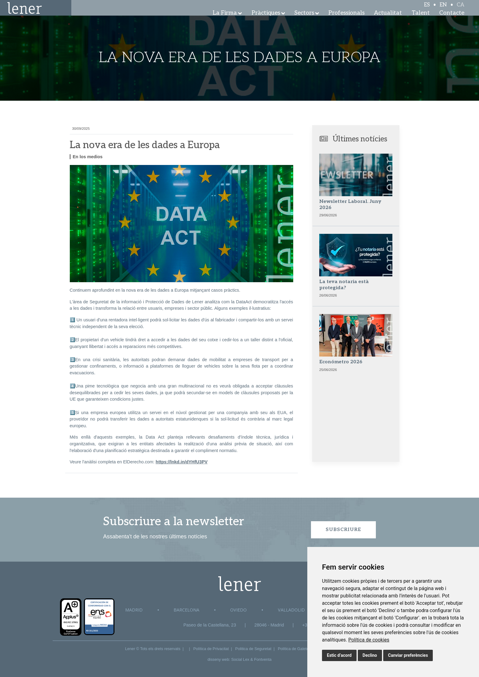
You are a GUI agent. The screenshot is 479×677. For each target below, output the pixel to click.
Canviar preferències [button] (408, 655)
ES (427, 10)
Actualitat (388, 21)
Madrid (134, 610)
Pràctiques (266, 21)
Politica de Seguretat (253, 648)
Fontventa (262, 659)
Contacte (451, 21)
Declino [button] (370, 655)
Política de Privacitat (211, 648)
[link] (368, 640)
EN (443, 10)
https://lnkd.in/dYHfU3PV (182, 461)
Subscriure (343, 530)
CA (460, 10)
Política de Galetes (294, 648)
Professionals (346, 21)
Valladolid (291, 610)
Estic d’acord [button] (339, 655)
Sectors (304, 21)
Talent (421, 21)
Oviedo (238, 610)
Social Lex (240, 659)
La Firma (225, 21)
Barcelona (186, 610)
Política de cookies (368, 640)
